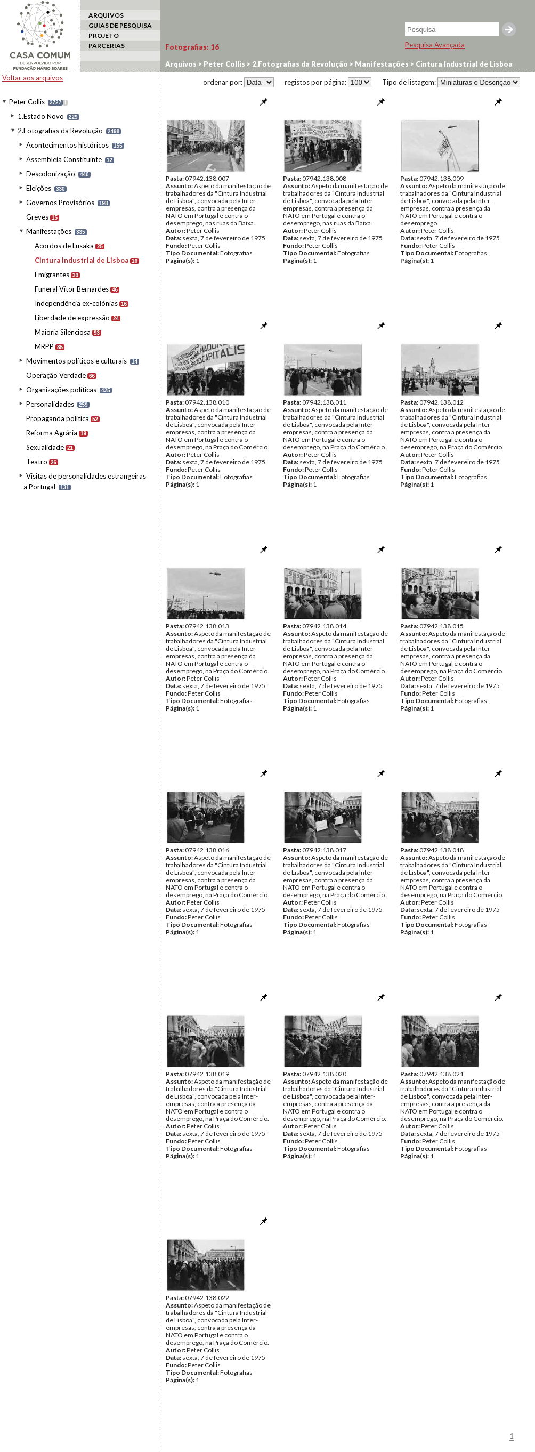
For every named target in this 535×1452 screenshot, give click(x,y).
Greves (37, 217)
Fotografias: (192, 47)
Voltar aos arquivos (32, 78)
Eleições (38, 188)
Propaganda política (57, 418)
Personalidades (50, 404)
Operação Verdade (56, 375)
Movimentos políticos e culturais (76, 361)
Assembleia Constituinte (64, 159)
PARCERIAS (106, 46)
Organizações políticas (61, 389)
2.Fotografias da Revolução (60, 130)
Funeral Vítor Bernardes (72, 289)
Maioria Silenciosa (63, 332)
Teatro (36, 461)
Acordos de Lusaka (64, 245)
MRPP (44, 346)
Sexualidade (45, 447)
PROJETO (103, 35)
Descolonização (50, 174)
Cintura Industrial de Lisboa (81, 260)
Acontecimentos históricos (67, 145)
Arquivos (181, 64)
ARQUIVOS (106, 15)
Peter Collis (27, 102)
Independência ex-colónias (76, 303)
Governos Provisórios (60, 202)
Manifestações (48, 231)
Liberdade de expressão (72, 317)
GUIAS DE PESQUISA (120, 25)
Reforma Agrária (51, 433)
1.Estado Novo (41, 116)
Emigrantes (52, 274)
